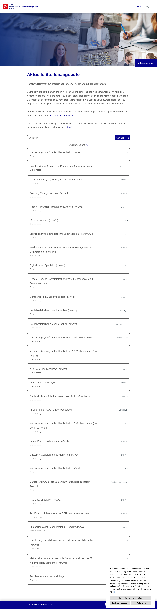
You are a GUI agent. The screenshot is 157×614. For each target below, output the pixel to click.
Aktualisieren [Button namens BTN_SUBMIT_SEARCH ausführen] (122, 138)
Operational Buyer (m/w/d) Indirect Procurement (56, 179)
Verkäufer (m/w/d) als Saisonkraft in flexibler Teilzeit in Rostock (60, 484)
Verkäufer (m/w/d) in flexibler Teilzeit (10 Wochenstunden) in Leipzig (63, 353)
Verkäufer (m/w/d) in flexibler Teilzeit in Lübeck (56, 152)
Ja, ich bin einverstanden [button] (130, 598)
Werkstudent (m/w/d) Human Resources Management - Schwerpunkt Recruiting (60, 249)
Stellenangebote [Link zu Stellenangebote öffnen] (30, 6)
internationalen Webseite (60, 115)
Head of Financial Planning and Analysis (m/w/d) (56, 206)
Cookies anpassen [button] (120, 603)
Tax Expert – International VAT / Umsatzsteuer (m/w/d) (60, 513)
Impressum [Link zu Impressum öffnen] (34, 604)
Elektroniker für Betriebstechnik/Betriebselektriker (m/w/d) (62, 233)
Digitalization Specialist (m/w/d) (47, 265)
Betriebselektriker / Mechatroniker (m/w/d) (53, 310)
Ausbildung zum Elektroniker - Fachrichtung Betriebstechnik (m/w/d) (62, 542)
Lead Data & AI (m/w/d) (43, 382)
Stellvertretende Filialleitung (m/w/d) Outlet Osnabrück (60, 396)
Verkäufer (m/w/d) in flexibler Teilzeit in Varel (55, 468)
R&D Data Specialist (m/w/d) (45, 499)
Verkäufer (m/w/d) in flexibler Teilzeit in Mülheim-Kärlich (61, 337)
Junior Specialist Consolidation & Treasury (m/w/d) (57, 526)
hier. (115, 592)
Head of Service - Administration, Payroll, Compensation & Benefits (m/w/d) (61, 281)
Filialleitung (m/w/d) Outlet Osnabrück (51, 409)
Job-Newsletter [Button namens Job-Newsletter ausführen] (145, 63)
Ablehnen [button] (141, 603)
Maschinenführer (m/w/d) (44, 220)
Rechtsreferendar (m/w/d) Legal (47, 576)
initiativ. (69, 127)
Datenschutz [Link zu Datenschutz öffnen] (47, 604)
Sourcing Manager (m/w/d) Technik (49, 193)
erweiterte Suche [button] (78, 145)
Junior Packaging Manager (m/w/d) (49, 441)
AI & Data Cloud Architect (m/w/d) (48, 368)
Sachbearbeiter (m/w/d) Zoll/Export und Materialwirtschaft (62, 166)
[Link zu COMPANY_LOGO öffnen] (11, 6)
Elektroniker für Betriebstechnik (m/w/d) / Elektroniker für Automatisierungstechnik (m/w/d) (61, 560)
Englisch (149, 6)
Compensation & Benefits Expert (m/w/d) (52, 296)
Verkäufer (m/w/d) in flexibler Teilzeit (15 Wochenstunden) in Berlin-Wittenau (63, 425)
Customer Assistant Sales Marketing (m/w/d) (54, 454)
